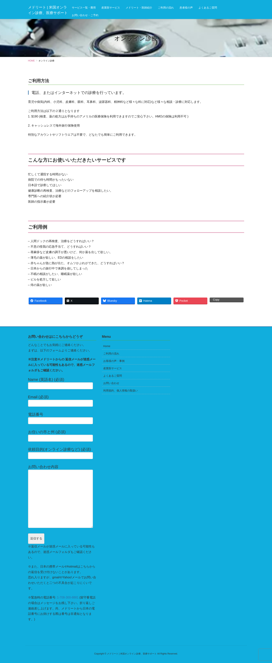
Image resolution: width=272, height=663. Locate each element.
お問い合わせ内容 (62, 496)
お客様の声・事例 (114, 360)
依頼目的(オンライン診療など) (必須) (62, 453)
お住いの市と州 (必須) (62, 436)
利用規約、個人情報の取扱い (120, 390)
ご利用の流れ (111, 353)
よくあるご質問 (112, 375)
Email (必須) (62, 401)
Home (106, 346)
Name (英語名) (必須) (62, 383)
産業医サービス (112, 368)
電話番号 (62, 418)
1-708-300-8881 (67, 597)
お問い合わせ (111, 383)
